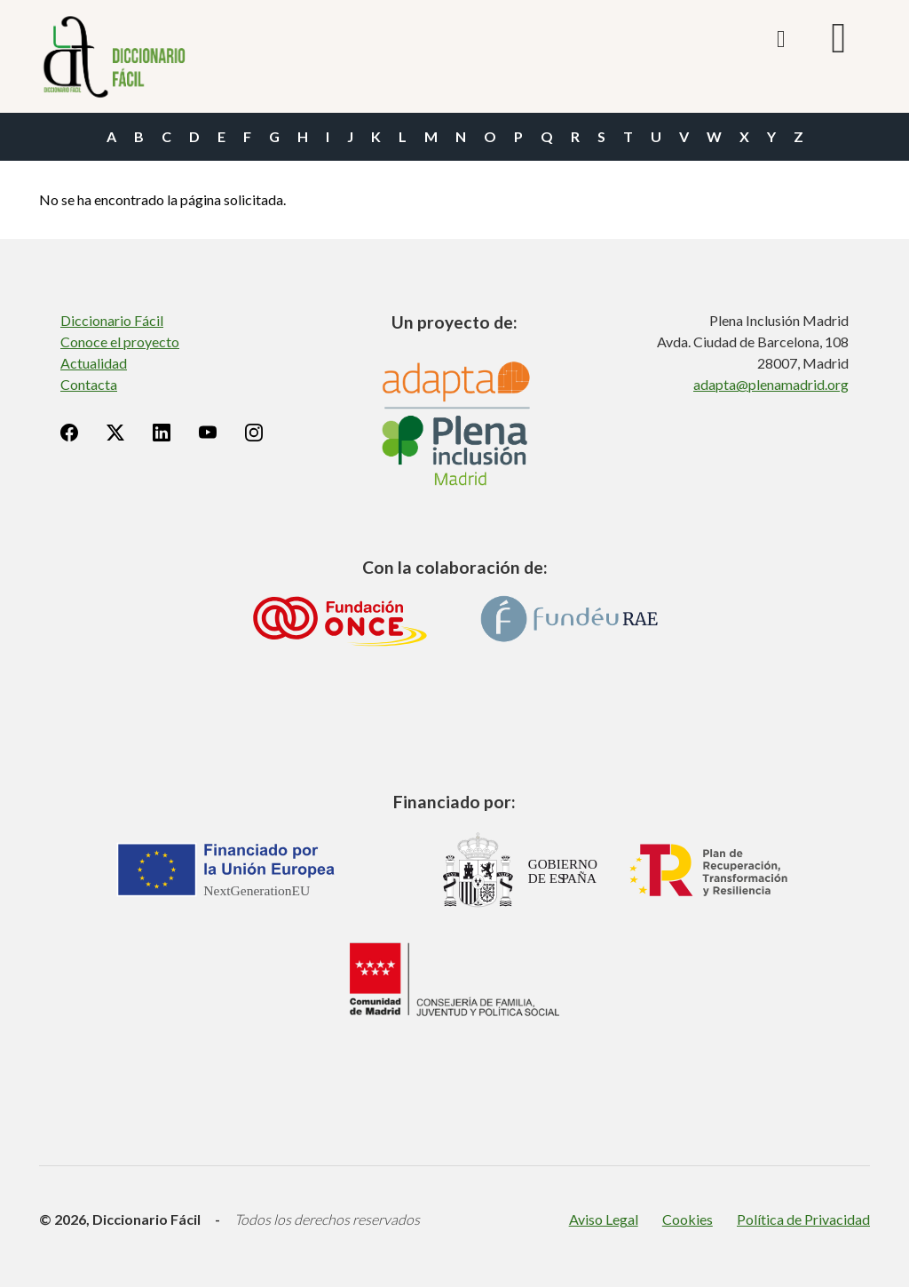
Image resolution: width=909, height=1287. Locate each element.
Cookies (687, 1219)
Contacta (88, 384)
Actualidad (93, 362)
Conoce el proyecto (119, 341)
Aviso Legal (603, 1219)
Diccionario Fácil (111, 320)
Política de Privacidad (803, 1219)
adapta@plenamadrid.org (771, 384)
